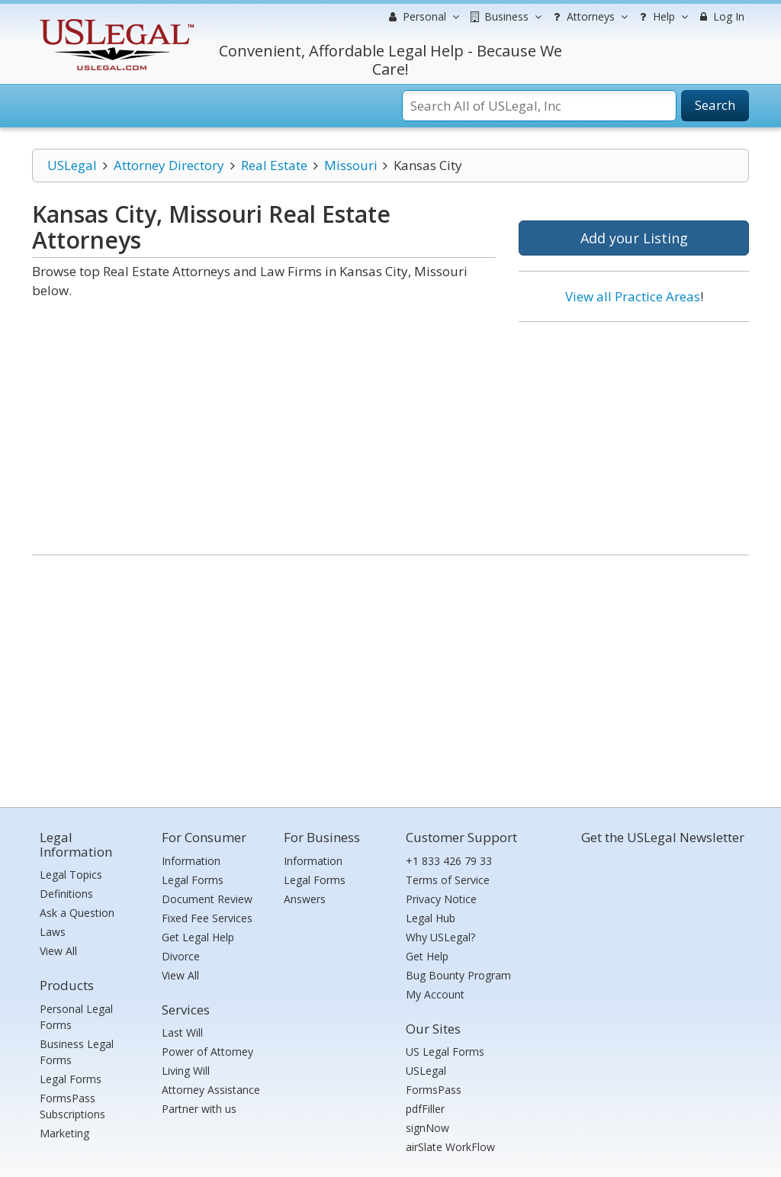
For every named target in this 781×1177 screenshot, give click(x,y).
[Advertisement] (634, 432)
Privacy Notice (441, 899)
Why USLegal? (440, 937)
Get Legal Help (198, 937)
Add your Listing (634, 238)
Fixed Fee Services (207, 918)
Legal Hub (430, 918)
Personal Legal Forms (76, 1017)
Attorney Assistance (211, 1089)
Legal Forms (70, 1079)
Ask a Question (77, 912)
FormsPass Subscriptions (72, 1106)
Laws (53, 932)
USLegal (72, 165)
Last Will (182, 1032)
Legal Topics (71, 874)
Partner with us (199, 1108)
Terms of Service (448, 880)
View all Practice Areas (632, 296)
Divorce (181, 956)
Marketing (64, 1133)
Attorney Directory (169, 165)
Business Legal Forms (77, 1052)
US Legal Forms (445, 1051)
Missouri (351, 165)
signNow (427, 1128)
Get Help (427, 956)
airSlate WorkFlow (450, 1147)
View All (58, 951)
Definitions (66, 893)
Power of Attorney (207, 1051)
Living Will (186, 1070)
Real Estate (274, 165)
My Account (435, 994)
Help (661, 16)
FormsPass (433, 1089)
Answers (305, 899)
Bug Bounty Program (458, 975)
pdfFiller (425, 1108)
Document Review (207, 899)
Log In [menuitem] (720, 16)
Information (191, 861)
